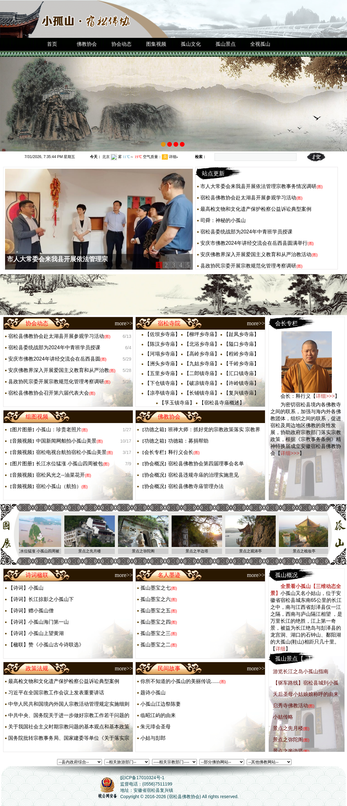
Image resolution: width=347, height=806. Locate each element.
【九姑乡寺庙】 (202, 363)
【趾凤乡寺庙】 (241, 334)
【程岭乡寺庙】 (241, 353)
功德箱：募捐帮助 (188, 441)
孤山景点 (225, 44)
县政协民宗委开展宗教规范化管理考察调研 (248, 265)
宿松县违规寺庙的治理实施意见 (203, 475)
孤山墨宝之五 (155, 610)
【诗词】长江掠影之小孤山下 (41, 599)
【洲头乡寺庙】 (162, 363)
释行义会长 (180, 452)
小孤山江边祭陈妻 (160, 704)
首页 (52, 44)
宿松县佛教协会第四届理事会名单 (206, 463)
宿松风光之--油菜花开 (60, 475)
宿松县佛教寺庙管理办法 (196, 486)
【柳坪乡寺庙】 (202, 334)
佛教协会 (87, 44)
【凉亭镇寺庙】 (162, 393)
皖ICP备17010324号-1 (142, 777)
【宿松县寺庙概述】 (221, 402)
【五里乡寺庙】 (162, 373)
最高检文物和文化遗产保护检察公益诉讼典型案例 (255, 209)
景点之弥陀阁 (288, 739)
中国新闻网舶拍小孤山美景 (66, 441)
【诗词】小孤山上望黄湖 (36, 633)
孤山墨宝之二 (155, 644)
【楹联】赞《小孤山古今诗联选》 (46, 644)
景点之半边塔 (288, 751)
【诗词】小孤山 (26, 588)
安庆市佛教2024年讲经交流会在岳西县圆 (54, 359)
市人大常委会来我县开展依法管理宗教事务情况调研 (258, 186)
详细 (280, 648)
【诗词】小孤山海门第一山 (38, 622)
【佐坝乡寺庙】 (162, 334)
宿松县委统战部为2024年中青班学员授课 (246, 231)
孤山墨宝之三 (155, 633)
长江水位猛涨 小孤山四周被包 (69, 463)
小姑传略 (283, 717)
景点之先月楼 (288, 728)
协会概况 (154, 463)
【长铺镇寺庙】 (202, 393)
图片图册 (22, 429)
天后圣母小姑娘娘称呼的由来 (305, 694)
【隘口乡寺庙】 (241, 344)
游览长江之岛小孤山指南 (300, 671)
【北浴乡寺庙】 (202, 344)
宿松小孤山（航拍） (58, 486)
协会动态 (121, 44)
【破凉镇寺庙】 (202, 383)
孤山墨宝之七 (155, 588)
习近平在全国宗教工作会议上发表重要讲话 (56, 692)
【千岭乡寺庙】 (241, 363)
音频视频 (22, 441)
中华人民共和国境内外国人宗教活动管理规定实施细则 (68, 704)
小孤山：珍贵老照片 (58, 429)
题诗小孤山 (153, 692)
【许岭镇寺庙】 (241, 383)
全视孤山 (260, 44)
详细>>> (325, 396)
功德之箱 (154, 429)
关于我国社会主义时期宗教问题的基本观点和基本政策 (68, 726)
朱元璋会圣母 (155, 726)
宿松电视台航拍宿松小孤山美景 (71, 452)
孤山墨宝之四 (155, 622)
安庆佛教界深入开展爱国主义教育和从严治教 (58, 370)
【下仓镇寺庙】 (162, 383)
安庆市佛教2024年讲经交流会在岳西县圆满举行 (254, 243)
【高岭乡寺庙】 (202, 353)
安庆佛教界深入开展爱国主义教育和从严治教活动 (255, 254)
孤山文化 (191, 44)
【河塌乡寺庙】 (162, 353)
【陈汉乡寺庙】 (162, 344)
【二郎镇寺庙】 (202, 373)
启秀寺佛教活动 (290, 705)
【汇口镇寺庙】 (241, 373)
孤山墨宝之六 (155, 599)
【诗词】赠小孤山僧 (31, 610)
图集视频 (156, 44)
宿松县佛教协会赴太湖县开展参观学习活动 (248, 197)
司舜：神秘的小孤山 (223, 220)
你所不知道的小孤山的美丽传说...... (180, 681)
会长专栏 (154, 452)
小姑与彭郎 (153, 738)
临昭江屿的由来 (158, 715)
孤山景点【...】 (294, 659)
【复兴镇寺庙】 (241, 393)
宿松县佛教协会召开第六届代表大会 (48, 393)
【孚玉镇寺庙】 (177, 402)
